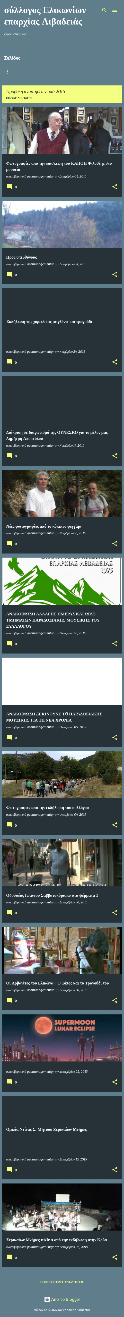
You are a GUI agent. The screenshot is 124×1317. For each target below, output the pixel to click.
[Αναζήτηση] (104, 10)
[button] (115, 187)
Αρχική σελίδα (16, 71)
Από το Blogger (62, 1299)
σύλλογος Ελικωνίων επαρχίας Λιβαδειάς (45, 15)
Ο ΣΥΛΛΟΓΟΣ (50, 71)
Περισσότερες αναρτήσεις (62, 1282)
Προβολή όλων (19, 98)
